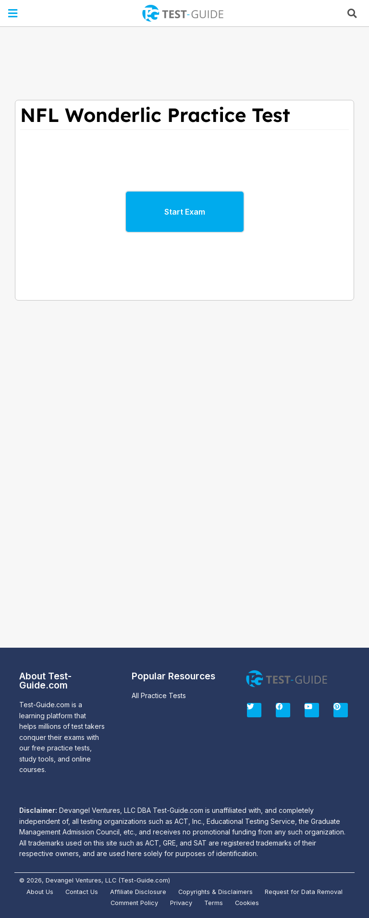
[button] (13, 13)
